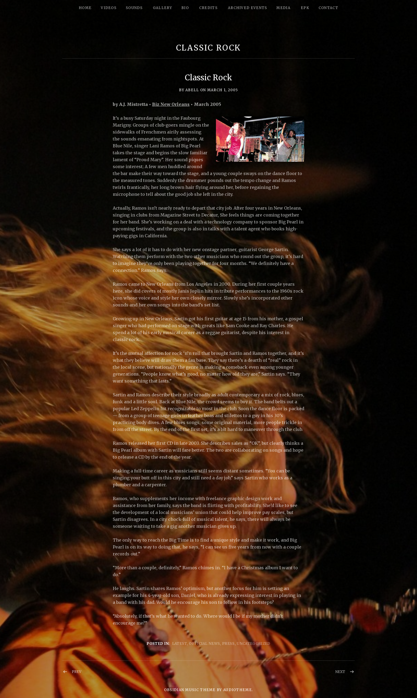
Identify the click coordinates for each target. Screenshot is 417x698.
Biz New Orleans (171, 104)
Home (85, 8)
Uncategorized (253, 643)
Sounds (134, 8)
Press (228, 643)
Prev (76, 672)
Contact (328, 8)
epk (305, 8)
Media (283, 8)
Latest (179, 643)
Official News (204, 643)
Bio (185, 8)
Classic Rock (208, 48)
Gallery (162, 8)
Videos (108, 8)
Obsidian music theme (190, 690)
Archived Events (247, 8)
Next (340, 672)
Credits (208, 8)
